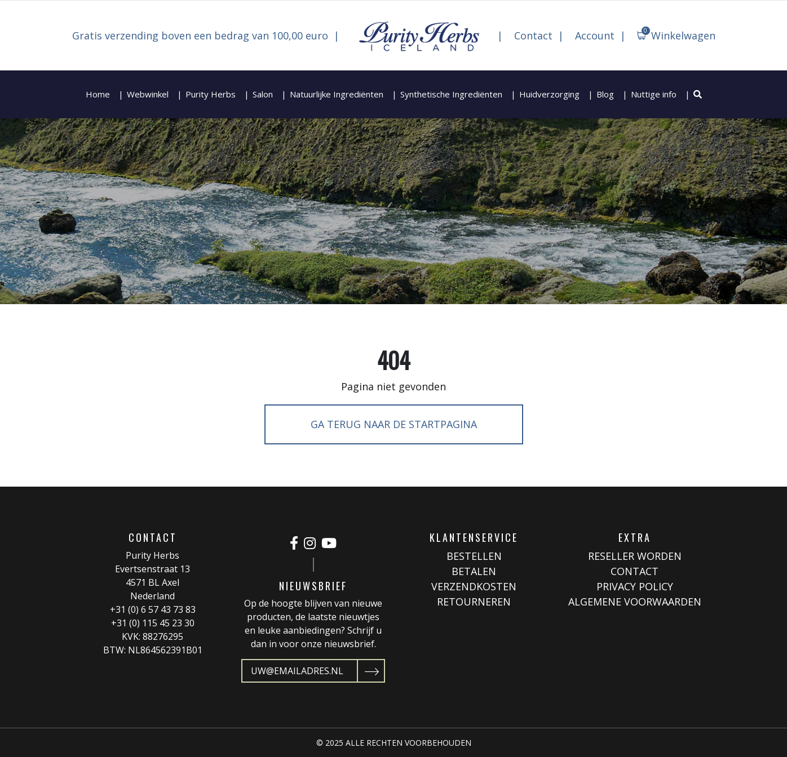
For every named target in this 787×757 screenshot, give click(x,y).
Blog (605, 94)
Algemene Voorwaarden (634, 601)
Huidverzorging (549, 94)
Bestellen (474, 556)
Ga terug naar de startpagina (394, 424)
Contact (533, 35)
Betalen (474, 571)
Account (594, 35)
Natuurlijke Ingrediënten (336, 94)
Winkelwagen (678, 34)
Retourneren (474, 601)
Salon (263, 94)
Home (98, 94)
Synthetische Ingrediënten (451, 94)
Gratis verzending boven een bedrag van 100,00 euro (200, 35)
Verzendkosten (473, 586)
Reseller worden (635, 556)
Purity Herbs (210, 94)
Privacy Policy (634, 586)
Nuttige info (654, 94)
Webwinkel (148, 94)
